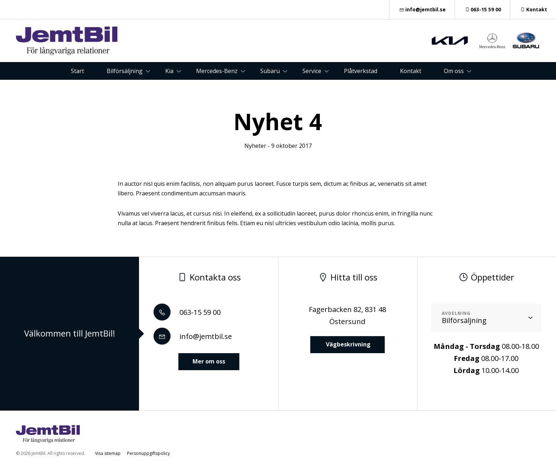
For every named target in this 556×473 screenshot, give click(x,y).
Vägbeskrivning (347, 344)
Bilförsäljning (125, 71)
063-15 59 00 (482, 9)
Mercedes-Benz (217, 71)
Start (77, 71)
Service (311, 71)
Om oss (454, 71)
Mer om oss (209, 361)
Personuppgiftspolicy (148, 453)
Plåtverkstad (360, 71)
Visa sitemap (108, 453)
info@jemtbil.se (422, 9)
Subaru (270, 71)
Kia (169, 71)
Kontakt (533, 9)
